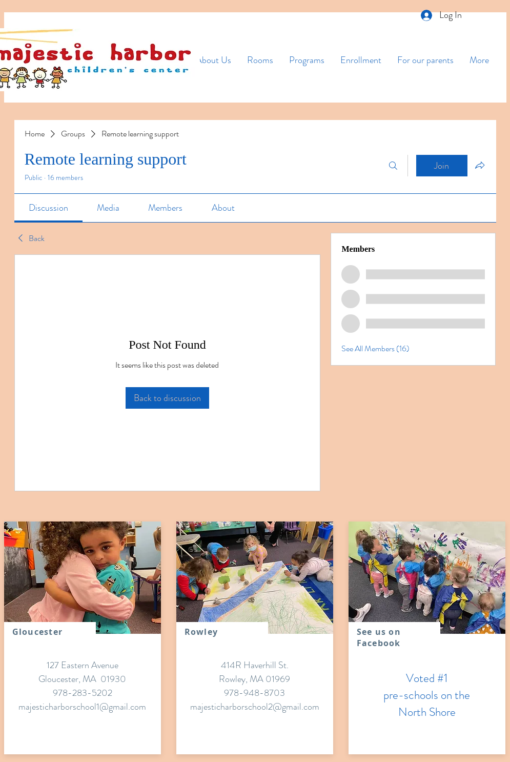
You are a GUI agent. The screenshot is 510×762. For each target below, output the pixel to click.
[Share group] (480, 165)
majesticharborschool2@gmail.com (254, 706)
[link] (48, 207)
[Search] (393, 165)
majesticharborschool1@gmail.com (82, 706)
